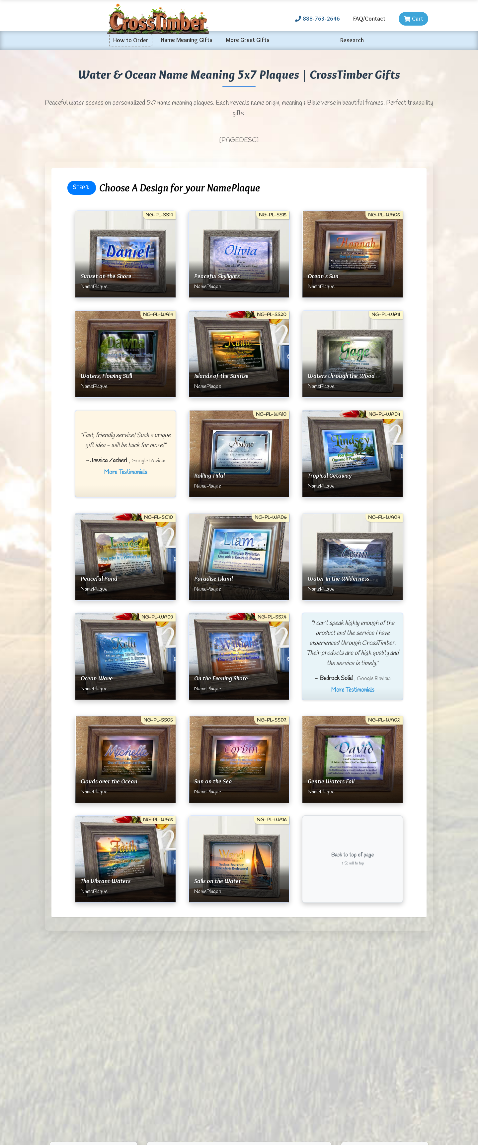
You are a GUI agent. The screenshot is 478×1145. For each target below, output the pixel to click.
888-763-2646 (317, 18)
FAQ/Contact (369, 18)
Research (352, 40)
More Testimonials (125, 472)
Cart (413, 18)
